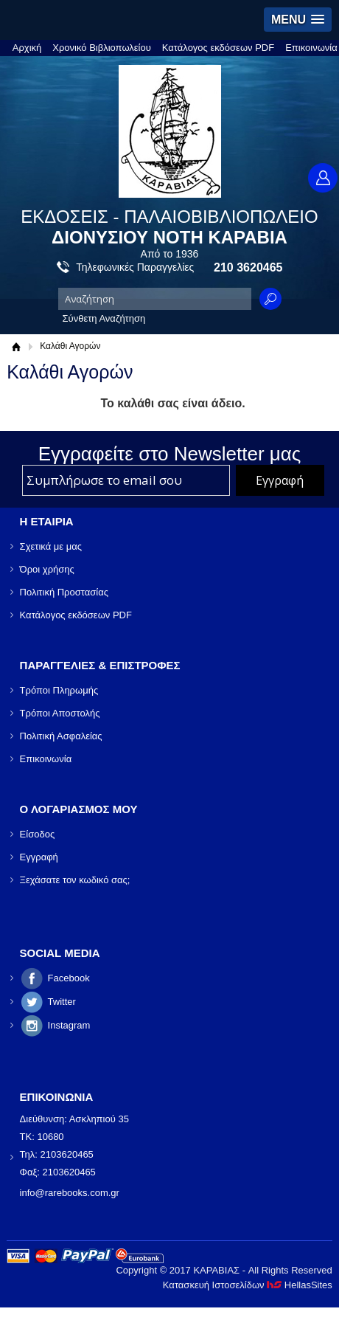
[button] (298, 19)
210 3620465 (248, 267)
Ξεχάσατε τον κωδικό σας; (75, 879)
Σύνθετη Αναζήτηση (104, 318)
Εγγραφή (39, 857)
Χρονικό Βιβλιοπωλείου (101, 47)
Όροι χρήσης (47, 569)
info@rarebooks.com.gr (69, 1192)
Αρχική (27, 47)
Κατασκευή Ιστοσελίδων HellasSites (247, 1284)
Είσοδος (37, 834)
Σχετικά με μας (51, 546)
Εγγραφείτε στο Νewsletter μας (169, 454)
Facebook (69, 978)
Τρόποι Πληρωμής (59, 690)
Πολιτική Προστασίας (64, 592)
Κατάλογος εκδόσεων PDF (218, 47)
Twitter (62, 1001)
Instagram (69, 1025)
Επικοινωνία (311, 47)
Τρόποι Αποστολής (60, 713)
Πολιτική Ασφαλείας (61, 736)
